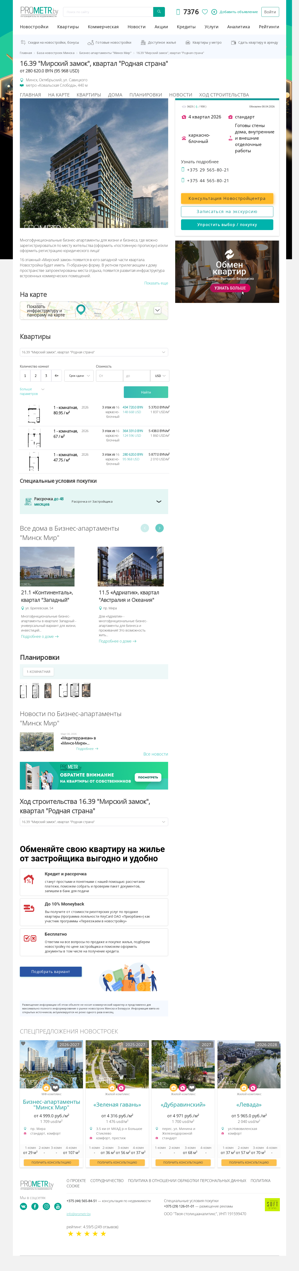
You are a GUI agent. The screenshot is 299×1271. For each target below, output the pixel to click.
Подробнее (87, 748)
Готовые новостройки (113, 42)
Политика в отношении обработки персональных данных (187, 1180)
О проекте (76, 1180)
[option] (56, 593)
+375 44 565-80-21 (205, 180)
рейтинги (269, 26)
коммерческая (103, 26)
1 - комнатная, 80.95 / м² (65, 410)
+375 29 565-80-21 (205, 170)
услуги (211, 26)
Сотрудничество (107, 1180)
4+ (57, 375)
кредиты (186, 26)
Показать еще (156, 283)
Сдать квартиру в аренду (258, 42)
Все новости (155, 754)
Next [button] (159, 528)
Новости (180, 95)
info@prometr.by (79, 1214)
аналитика (238, 26)
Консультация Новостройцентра (227, 198)
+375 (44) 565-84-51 (109, 1201)
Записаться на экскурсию (227, 211)
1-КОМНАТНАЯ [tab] (38, 671)
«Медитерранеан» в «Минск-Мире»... (78, 740)
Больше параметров (29, 391)
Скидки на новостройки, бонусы (53, 42)
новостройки (34, 26)
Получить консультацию (51, 1162)
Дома (115, 95)
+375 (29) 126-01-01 (198, 1206)
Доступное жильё (162, 42)
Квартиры (68, 26)
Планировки (145, 95)
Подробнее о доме (40, 636)
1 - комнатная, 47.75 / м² (65, 457)
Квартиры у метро (207, 42)
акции (161, 26)
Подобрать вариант (50, 972)
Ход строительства (224, 95)
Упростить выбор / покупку (227, 224)
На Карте (59, 95)
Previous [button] (145, 528)
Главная (30, 95)
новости (137, 26)
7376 (190, 11)
